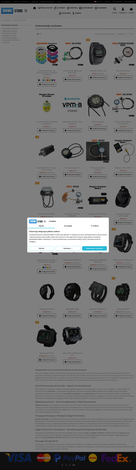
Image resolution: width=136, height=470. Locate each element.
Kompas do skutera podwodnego (123, 215)
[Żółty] (50, 80)
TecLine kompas (98, 122)
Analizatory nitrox (9, 36)
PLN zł (107, 1)
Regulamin (35, 1)
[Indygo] (52, 80)
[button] (45, 8)
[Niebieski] (43, 80)
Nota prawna (25, 1)
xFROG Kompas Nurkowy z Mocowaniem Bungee (47, 261)
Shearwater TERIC (72, 309)
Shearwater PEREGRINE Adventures (98, 261)
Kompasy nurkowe (10, 33)
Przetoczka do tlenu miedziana (72, 215)
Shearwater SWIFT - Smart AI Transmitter (47, 169)
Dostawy (16, 1)
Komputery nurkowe (10, 29)
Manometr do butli (123, 71)
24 (131, 34)
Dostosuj (68, 248)
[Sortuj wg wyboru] (122, 34)
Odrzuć (41, 248)
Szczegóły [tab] (68, 226)
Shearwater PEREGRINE (72, 260)
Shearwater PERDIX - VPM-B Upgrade (72, 123)
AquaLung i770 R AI (47, 353)
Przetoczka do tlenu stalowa (97, 169)
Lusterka (6, 42)
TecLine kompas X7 (72, 168)
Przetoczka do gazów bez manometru (72, 72)
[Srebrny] (50, 267)
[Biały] (41, 80)
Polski (98, 1)
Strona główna (6, 1)
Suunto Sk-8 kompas (47, 214)
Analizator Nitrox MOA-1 (123, 168)
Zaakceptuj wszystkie (94, 248)
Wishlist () (117, 1)
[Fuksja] (54, 80)
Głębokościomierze (10, 31)
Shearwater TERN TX (46, 309)
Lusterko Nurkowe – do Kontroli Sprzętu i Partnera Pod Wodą (47, 73)
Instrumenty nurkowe (9, 25)
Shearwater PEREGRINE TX (123, 260)
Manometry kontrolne (11, 40)
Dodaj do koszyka (47, 84)
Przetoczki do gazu (10, 38)
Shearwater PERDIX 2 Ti (98, 309)
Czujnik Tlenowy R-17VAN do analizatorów (46, 123)
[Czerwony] (48, 80)
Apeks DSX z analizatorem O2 (72, 354)
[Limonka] (45, 80)
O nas (59, 1)
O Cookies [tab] (95, 226)
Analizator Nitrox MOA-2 (98, 214)
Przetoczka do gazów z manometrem (123, 123)
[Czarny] (39, 80)
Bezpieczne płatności (48, 1)
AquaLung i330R (123, 309)
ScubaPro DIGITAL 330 (97, 71)
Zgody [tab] (41, 226)
